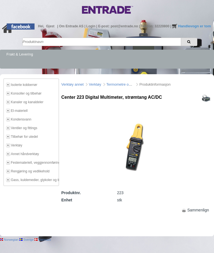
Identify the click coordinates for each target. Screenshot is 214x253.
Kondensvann (21, 119)
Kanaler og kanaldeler (27, 102)
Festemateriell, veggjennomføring (34, 163)
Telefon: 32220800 (155, 26)
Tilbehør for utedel (24, 137)
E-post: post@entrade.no (118, 26)
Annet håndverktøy (25, 154)
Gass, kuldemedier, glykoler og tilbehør (34, 180)
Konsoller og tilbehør (26, 93)
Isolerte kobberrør (24, 85)
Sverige (27, 239)
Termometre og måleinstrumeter (132, 84)
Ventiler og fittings (24, 128)
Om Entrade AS (71, 26)
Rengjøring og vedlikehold (30, 171)
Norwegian (9, 239)
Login (91, 26)
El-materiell (19, 111)
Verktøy (16, 145)
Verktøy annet (72, 84)
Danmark (43, 239)
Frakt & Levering (19, 54)
